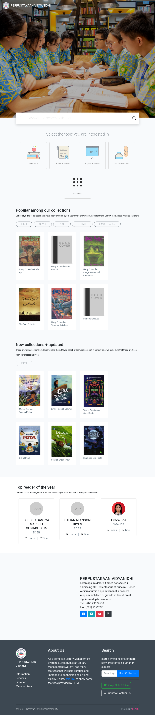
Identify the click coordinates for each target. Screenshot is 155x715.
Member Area (24, 686)
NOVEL (42, 224)
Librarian (21, 682)
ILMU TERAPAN (107, 224)
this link (70, 679)
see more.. (77, 185)
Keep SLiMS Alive (116, 685)
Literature (33, 155)
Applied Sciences (92, 155)
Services (21, 678)
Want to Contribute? (117, 693)
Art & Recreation (121, 155)
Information (23, 674)
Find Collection (128, 673)
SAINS (62, 224)
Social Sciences (63, 155)
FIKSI (24, 224)
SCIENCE (82, 224)
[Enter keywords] (109, 673)
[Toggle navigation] (147, 5)
